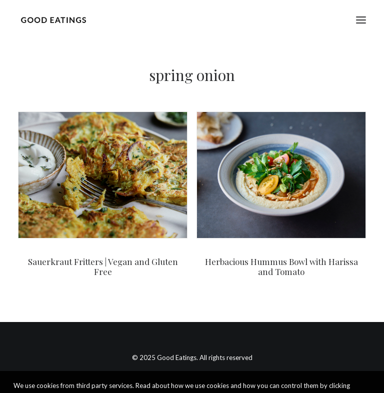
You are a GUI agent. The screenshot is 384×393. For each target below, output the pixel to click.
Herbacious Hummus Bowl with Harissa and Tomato (281, 266)
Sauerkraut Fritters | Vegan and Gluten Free (103, 266)
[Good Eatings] (53, 20)
